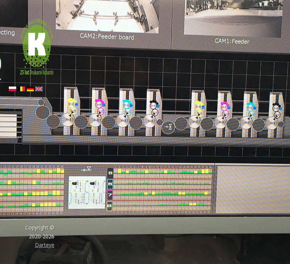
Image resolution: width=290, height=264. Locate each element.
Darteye (44, 244)
